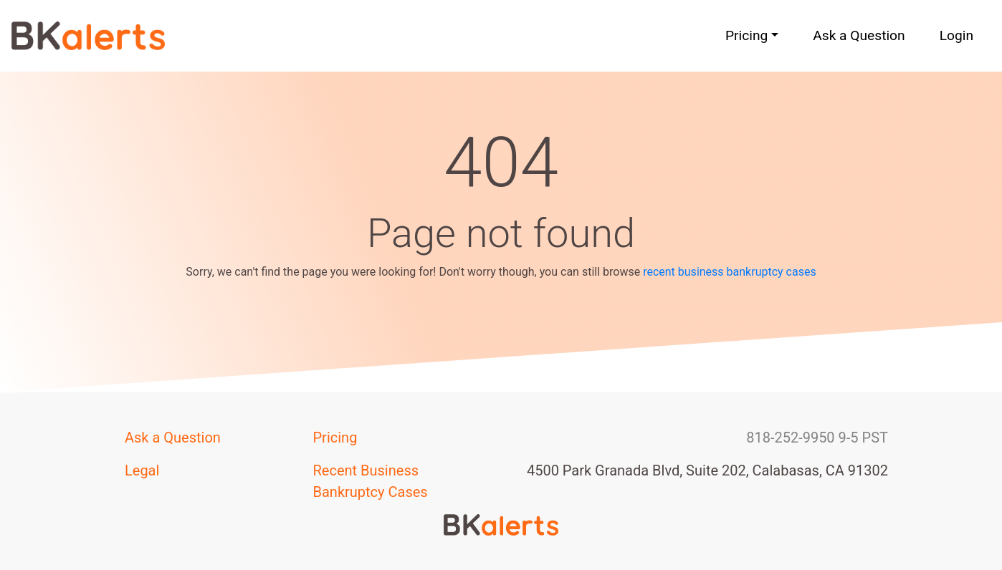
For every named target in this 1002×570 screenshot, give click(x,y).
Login (956, 35)
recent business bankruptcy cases (729, 272)
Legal (142, 470)
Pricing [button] (746, 35)
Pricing (335, 437)
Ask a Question (859, 35)
